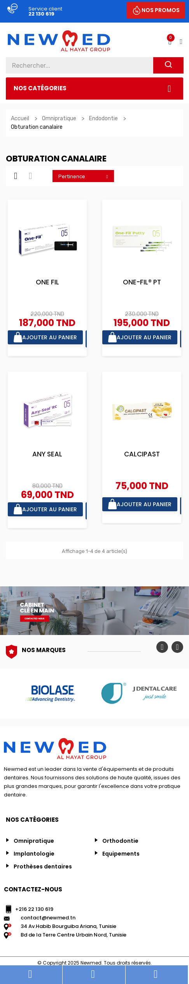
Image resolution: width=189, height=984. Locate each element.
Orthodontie (120, 841)
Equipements (121, 854)
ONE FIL (47, 283)
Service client (45, 8)
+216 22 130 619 (34, 909)
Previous (162, 647)
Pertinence (85, 176)
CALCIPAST (142, 455)
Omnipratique (34, 841)
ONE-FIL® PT (142, 283)
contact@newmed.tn (48, 917)
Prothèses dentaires (43, 866)
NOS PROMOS (161, 10)
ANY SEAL (47, 455)
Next (177, 647)
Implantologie (34, 854)
